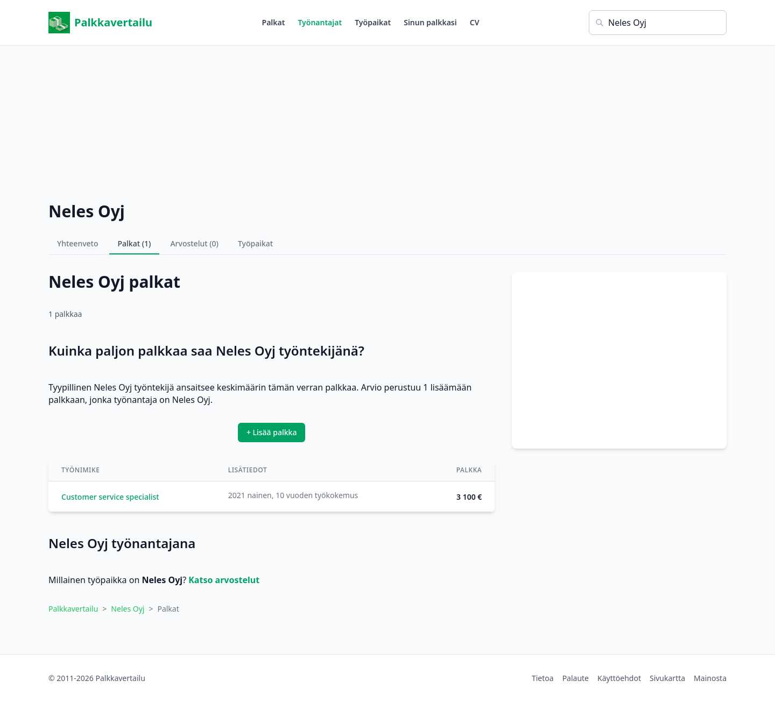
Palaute (575, 678)
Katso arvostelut (223, 580)
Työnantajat (320, 22)
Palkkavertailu (100, 22)
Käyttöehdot (619, 678)
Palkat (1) (134, 243)
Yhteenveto (77, 243)
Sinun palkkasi (430, 22)
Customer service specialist (110, 497)
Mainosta (710, 678)
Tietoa (543, 678)
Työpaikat (373, 22)
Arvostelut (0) (194, 243)
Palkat (273, 22)
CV (475, 22)
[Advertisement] (387, 121)
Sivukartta (667, 678)
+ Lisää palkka (271, 432)
